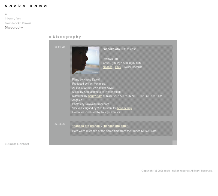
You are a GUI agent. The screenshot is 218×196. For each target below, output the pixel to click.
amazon (108, 67)
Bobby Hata (95, 95)
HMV (118, 67)
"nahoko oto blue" (115, 125)
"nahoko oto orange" (86, 125)
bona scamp (124, 108)
